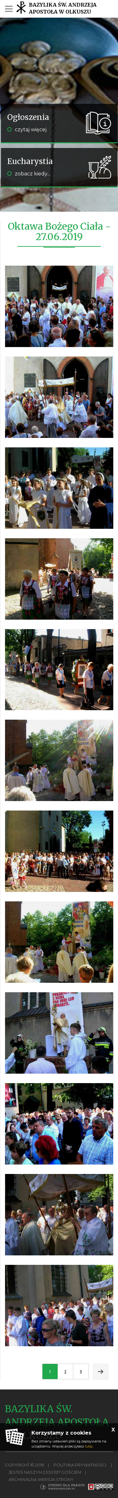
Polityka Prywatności (80, 1464)
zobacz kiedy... (28, 174)
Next (101, 1372)
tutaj (89, 1446)
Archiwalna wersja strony (41, 1479)
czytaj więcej (27, 130)
